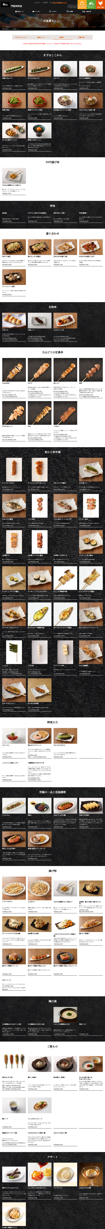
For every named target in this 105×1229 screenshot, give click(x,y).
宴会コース (19, 11)
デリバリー (91, 7)
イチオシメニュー (21, 37)
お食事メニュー (17, 29)
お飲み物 (86, 11)
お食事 (70, 11)
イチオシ (53, 11)
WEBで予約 (100, 7)
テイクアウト (82, 7)
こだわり (45, 2)
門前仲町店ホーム (7, 29)
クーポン (60, 2)
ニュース (52, 2)
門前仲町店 (11, 6)
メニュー (38, 2)
